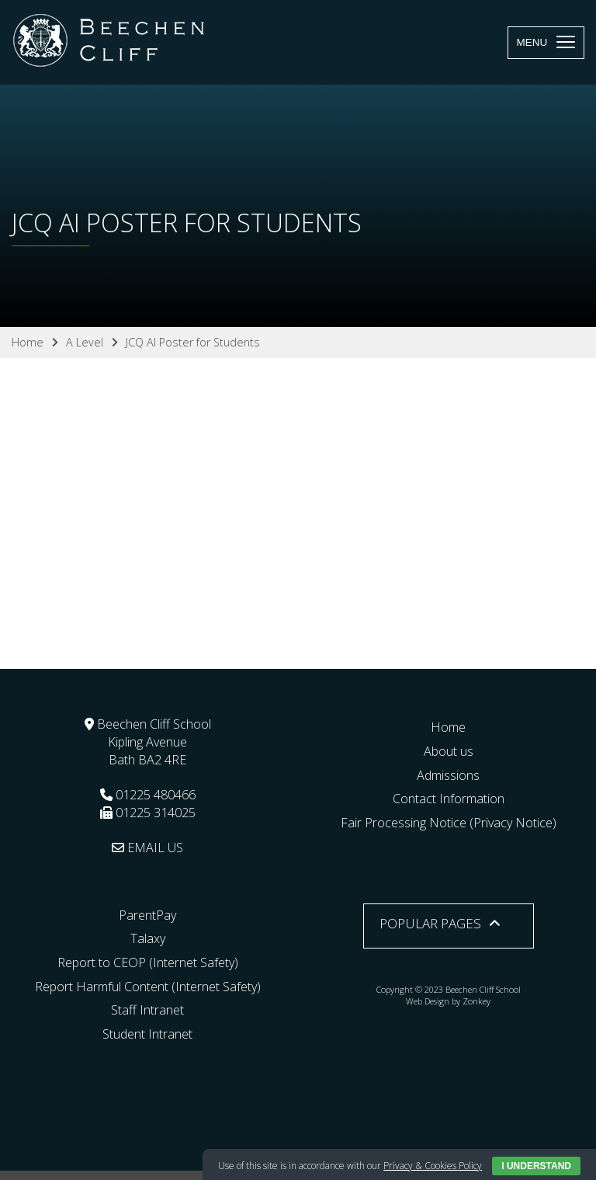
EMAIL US (147, 847)
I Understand (536, 1166)
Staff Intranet (147, 1009)
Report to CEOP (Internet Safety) (147, 962)
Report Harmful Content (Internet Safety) (148, 986)
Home (448, 727)
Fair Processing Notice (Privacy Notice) (448, 822)
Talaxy (147, 938)
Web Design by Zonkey (448, 1001)
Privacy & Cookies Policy (432, 1165)
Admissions (448, 775)
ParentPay (147, 915)
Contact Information (448, 798)
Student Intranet (147, 1034)
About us (448, 751)
